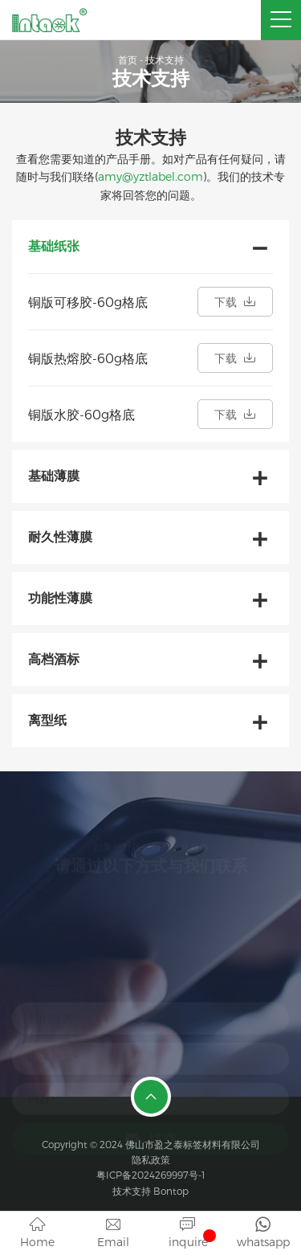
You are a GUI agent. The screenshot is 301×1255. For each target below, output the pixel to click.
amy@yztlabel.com (150, 176)
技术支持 (164, 59)
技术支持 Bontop (150, 1190)
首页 (127, 59)
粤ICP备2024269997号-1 (150, 1174)
